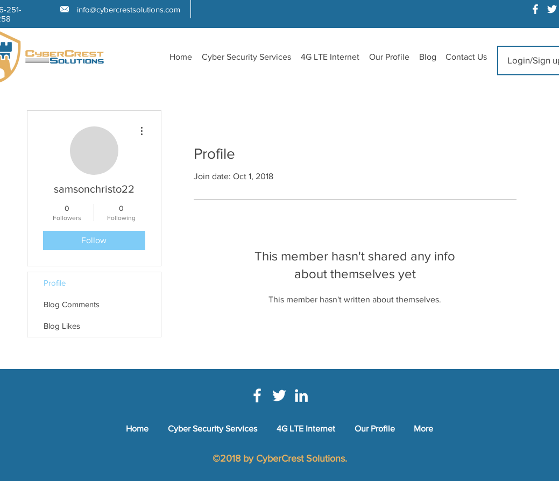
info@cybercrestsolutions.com (128, 9)
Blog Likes (62, 325)
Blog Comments (72, 304)
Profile (55, 282)
